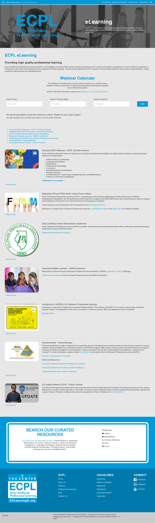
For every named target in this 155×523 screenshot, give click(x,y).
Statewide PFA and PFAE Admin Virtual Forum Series (31, 132)
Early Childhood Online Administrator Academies (29, 134)
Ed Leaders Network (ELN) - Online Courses (27, 143)
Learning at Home (104, 493)
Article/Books (108, 437)
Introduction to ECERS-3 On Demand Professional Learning (33, 138)
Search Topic (11, 99)
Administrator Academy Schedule (56, 233)
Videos (106, 434)
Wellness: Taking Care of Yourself (56, 356)
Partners (61, 486)
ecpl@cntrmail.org (99, 209)
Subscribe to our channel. (54, 181)
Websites (107, 430)
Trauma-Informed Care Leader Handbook (59, 372)
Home (60, 479)
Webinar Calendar (119, 2)
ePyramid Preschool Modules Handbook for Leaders (64, 364)
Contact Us (62, 496)
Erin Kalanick (85, 352)
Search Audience (101, 99)
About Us (62, 482)
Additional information (51, 275)
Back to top (10, 185)
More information (116, 392)
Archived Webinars (111, 440)
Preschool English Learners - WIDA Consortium (28, 136)
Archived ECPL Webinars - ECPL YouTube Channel (30, 130)
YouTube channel (97, 205)
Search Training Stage (59, 99)
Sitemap (5, 515)
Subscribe (102, 496)
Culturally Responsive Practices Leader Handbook (63, 368)
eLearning (106, 2)
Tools (105, 443)
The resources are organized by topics (37, 441)
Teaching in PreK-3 (114, 271)
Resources (133, 2)
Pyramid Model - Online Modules (22, 140)
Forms (105, 446)
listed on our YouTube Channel (94, 92)
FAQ (60, 493)
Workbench (144, 2)
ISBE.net (117, 209)
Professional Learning (67, 489)
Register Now (48, 313)
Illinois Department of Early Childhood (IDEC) (101, 517)
